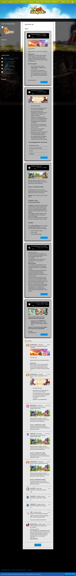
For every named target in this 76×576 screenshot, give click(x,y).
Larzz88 (5, 69)
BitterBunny (17, 49)
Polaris (5, 26)
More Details (67, 574)
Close (73, 574)
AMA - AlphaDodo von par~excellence (39, 246)
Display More (38, 544)
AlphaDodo (33, 247)
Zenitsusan (5, 59)
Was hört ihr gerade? (7, 71)
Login (68, 1)
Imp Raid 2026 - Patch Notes (9, 61)
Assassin (33, 496)
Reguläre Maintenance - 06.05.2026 (10, 58)
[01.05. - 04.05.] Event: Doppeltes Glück (39, 302)
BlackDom (33, 405)
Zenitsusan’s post (36, 407)
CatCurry (33, 433)
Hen (4, 73)
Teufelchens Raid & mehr (8, 65)
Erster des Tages (6, 68)
